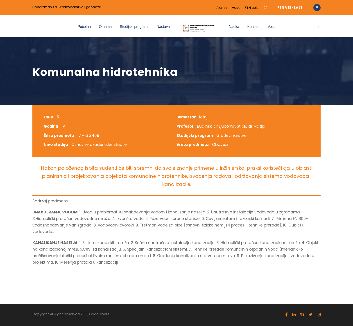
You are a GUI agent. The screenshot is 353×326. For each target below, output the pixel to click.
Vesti (236, 7)
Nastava (163, 27)
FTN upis (251, 7)
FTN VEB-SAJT (290, 7)
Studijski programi (134, 27)
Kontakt (253, 27)
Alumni (221, 7)
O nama (105, 27)
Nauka (234, 27)
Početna (84, 27)
